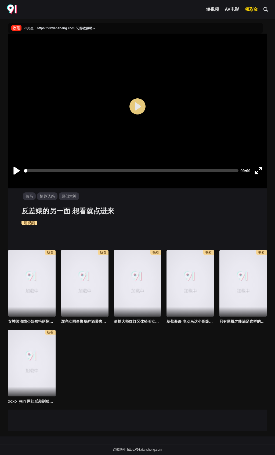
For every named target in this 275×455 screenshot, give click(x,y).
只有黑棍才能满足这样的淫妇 (243, 321)
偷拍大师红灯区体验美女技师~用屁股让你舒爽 (137, 321)
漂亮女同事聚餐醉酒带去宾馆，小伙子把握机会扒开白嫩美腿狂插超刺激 (84, 321)
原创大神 (69, 196)
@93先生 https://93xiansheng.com (137, 450)
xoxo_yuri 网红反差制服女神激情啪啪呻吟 (32, 401)
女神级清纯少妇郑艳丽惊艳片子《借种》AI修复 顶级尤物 (32, 321)
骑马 (29, 196)
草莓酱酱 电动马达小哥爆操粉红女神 (190, 321)
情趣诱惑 (47, 196)
